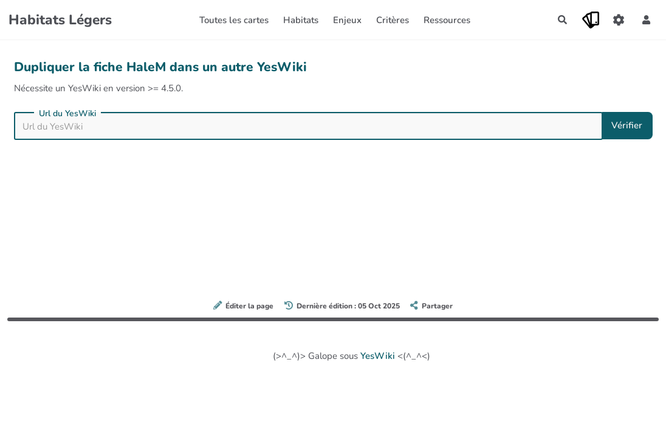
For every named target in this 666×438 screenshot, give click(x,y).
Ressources (447, 20)
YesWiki (377, 356)
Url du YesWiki (67, 113)
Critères (392, 20)
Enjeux (347, 20)
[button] (646, 19)
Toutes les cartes (234, 20)
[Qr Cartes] (590, 19)
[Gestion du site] (618, 19)
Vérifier (626, 125)
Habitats (300, 20)
